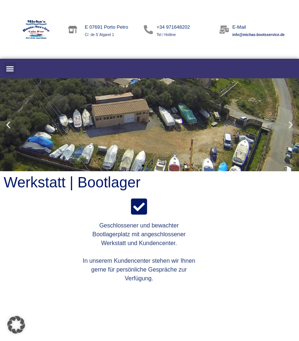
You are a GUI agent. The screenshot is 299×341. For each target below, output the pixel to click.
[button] (10, 68)
